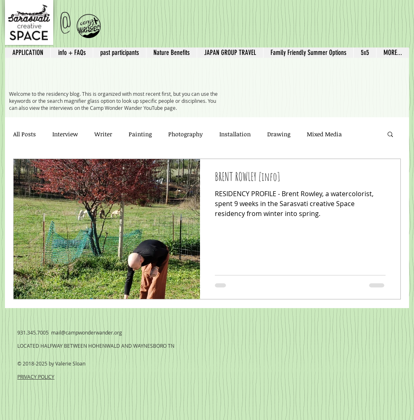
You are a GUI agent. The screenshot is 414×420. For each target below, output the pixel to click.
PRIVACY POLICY (35, 376)
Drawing (278, 134)
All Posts (24, 134)
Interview (65, 134)
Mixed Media (324, 134)
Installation (235, 134)
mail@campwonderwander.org (86, 332)
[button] (230, 52)
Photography (185, 134)
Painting (140, 134)
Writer (103, 134)
